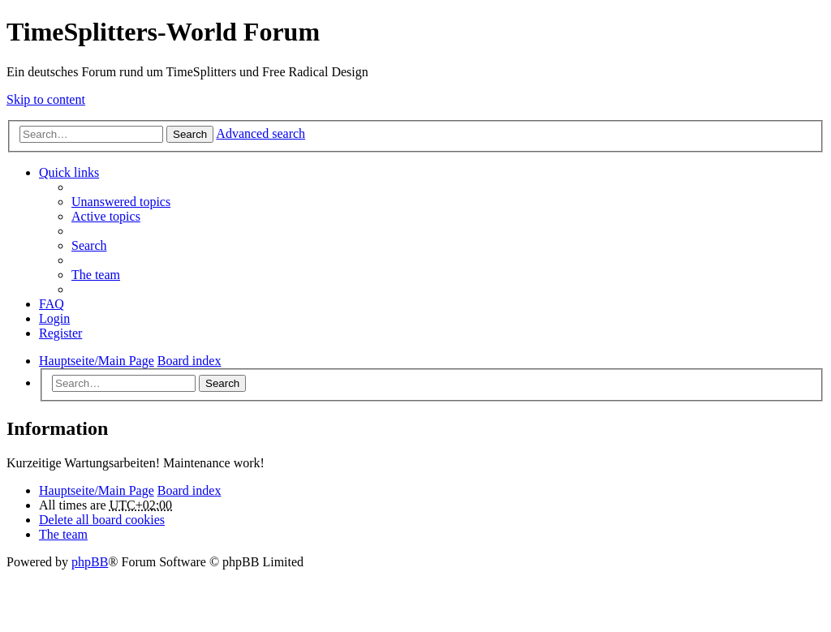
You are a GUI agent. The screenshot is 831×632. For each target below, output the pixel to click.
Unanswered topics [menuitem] (120, 202)
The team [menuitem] (95, 275)
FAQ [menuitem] (51, 304)
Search (190, 134)
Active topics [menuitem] (105, 216)
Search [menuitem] (89, 245)
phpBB (89, 562)
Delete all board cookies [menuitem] (102, 520)
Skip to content (45, 99)
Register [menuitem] (60, 333)
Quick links (69, 172)
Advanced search (260, 133)
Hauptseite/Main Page (96, 490)
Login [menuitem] (54, 318)
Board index (189, 490)
